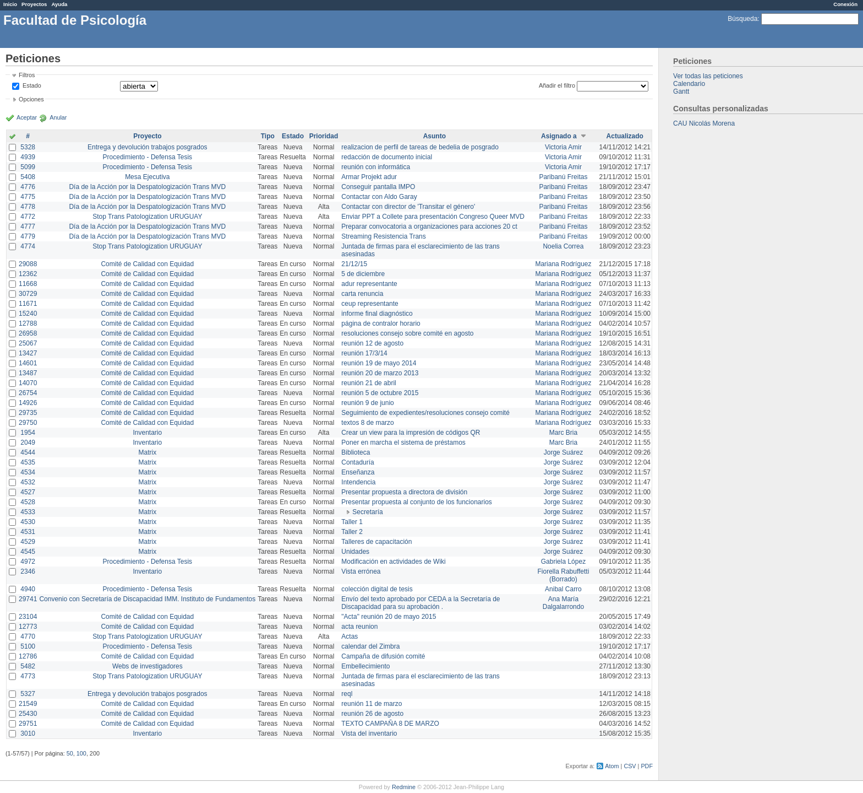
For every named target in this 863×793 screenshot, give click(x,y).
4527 (27, 492)
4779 (27, 236)
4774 (27, 246)
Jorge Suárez (563, 452)
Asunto (434, 136)
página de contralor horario (380, 323)
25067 (28, 343)
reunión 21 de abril (368, 383)
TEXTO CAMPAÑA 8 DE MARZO (390, 723)
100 (81, 753)
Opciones (31, 99)
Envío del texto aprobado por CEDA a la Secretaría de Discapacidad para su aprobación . (420, 603)
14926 (28, 403)
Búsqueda (742, 19)
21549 (28, 704)
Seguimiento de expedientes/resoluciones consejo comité (425, 413)
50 (70, 753)
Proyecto (147, 136)
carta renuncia (362, 294)
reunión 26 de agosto (372, 714)
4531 (27, 532)
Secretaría (367, 512)
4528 (27, 502)
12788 (28, 323)
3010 (27, 733)
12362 (28, 274)
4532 (27, 482)
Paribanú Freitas (563, 177)
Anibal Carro (563, 589)
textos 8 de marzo (367, 423)
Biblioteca (355, 452)
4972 (27, 561)
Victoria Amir (563, 147)
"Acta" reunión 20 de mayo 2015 (388, 617)
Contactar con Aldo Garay (379, 197)
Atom (612, 766)
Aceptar (27, 117)
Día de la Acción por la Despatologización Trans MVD (147, 187)
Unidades (355, 551)
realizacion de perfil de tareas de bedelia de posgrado (420, 147)
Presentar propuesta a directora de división (404, 492)
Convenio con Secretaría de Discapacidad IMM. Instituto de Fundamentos (147, 599)
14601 (28, 363)
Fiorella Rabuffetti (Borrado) (563, 575)
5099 (27, 167)
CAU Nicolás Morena (704, 123)
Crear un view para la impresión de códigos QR (410, 432)
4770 (27, 636)
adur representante (369, 284)
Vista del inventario (369, 733)
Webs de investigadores (147, 666)
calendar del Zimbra (370, 646)
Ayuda (59, 4)
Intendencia (358, 482)
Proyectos (34, 4)
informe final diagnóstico (376, 313)
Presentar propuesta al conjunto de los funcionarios (416, 502)
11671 (28, 304)
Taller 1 (352, 522)
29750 (28, 423)
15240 (28, 313)
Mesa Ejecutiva (147, 177)
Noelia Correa (563, 246)
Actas (349, 636)
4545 (27, 551)
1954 (27, 432)
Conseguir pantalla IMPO (378, 187)
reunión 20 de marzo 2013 (379, 373)
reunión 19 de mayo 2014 (378, 363)
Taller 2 (352, 532)
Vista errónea (360, 571)
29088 (28, 264)
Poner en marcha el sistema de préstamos (403, 442)
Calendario (689, 84)
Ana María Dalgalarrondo (563, 603)
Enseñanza (357, 472)
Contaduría (357, 462)
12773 (28, 626)
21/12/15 (354, 264)
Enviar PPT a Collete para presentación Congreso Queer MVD (433, 216)
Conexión (845, 4)
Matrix (147, 452)
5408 (27, 177)
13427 (28, 353)
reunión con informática (375, 167)
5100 (27, 646)
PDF (647, 766)
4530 (27, 522)
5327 (27, 694)
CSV (630, 766)
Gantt (681, 91)
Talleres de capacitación (376, 542)
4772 (27, 216)
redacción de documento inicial (386, 157)
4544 (27, 452)
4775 (27, 197)
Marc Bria (563, 432)
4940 (27, 589)
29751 (28, 723)
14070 (28, 383)
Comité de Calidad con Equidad (147, 264)
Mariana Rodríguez (563, 264)
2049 (27, 442)
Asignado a (559, 136)
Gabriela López (563, 561)
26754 (28, 393)
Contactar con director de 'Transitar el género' (408, 207)
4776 (27, 187)
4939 (27, 157)
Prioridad (323, 136)
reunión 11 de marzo (371, 704)
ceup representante (369, 304)
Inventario (147, 432)
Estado (32, 85)
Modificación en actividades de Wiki (393, 561)
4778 (27, 207)
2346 (27, 571)
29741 (28, 599)
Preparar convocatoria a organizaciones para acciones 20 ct (429, 226)
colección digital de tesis (376, 589)
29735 (28, 413)
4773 (27, 676)
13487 (28, 373)
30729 (28, 294)
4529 (27, 542)
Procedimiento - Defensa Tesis (148, 157)
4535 (27, 462)
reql (346, 694)
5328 (27, 147)
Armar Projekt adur (369, 177)
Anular (58, 117)
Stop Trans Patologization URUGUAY (147, 216)
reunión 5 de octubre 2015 (379, 393)
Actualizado (625, 136)
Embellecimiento (365, 666)
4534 (27, 472)
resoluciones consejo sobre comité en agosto (407, 333)
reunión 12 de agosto (372, 343)
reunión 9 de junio (367, 403)
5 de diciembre (363, 274)
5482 (27, 666)
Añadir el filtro (557, 85)
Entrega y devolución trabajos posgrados (147, 147)
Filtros (27, 75)
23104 (28, 617)
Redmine (404, 787)
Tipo (268, 136)
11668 (28, 284)
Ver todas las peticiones (708, 76)
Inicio (10, 4)
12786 (28, 656)
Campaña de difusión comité (383, 656)
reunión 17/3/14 (364, 353)
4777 (27, 226)
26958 (28, 333)
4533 (27, 512)
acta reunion (359, 626)
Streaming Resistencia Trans (383, 236)
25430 (28, 714)
